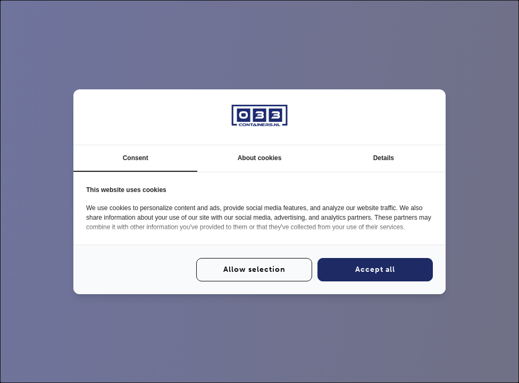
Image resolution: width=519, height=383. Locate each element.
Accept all (375, 269)
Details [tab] (383, 158)
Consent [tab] (135, 158)
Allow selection (254, 269)
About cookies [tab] (260, 158)
